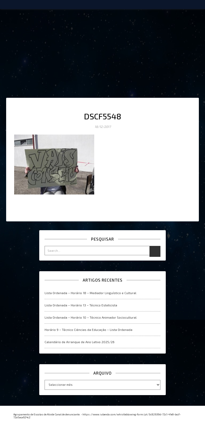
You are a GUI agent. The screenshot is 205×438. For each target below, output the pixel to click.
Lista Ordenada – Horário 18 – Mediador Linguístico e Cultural (90, 293)
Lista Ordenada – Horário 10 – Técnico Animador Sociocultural (91, 317)
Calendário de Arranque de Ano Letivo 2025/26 (80, 342)
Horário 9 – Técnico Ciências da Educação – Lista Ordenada (88, 329)
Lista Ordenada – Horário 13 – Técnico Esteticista (81, 305)
